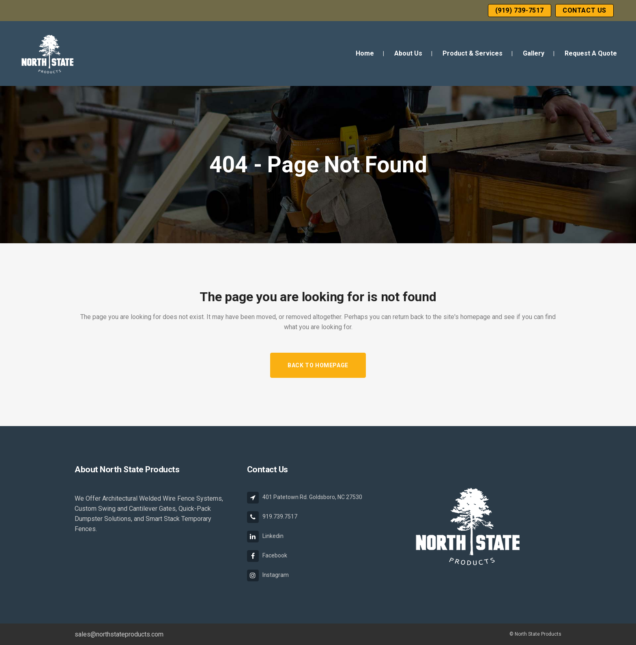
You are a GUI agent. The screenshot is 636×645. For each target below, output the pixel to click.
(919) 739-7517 (519, 10)
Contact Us (584, 10)
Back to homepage (318, 365)
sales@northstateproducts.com (119, 634)
